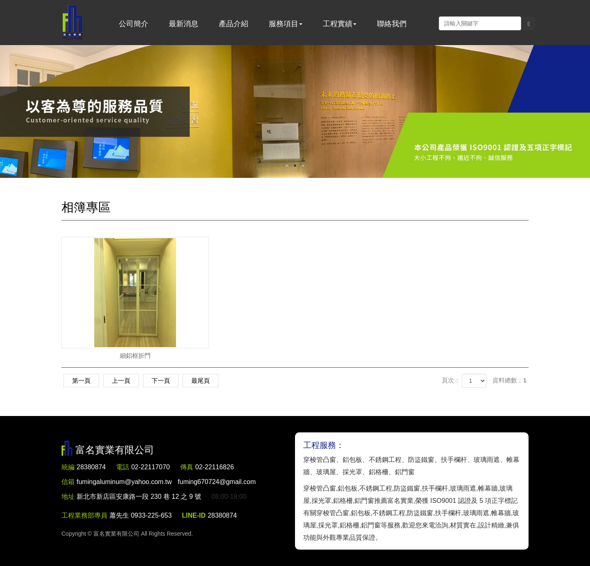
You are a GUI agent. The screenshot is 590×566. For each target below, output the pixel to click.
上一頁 (121, 380)
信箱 (68, 481)
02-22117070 (150, 467)
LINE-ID (194, 515)
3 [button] (303, 165)
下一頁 (161, 380)
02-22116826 (214, 467)
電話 (122, 467)
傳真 (186, 467)
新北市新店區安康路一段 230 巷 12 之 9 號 (139, 496)
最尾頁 (200, 380)
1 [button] (287, 165)
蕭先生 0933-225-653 (140, 515)
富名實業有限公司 (72, 22)
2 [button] (295, 165)
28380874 (91, 467)
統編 (68, 467)
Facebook (430, 23)
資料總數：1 (509, 380)
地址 (68, 496)
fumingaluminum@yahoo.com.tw (166, 481)
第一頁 (81, 380)
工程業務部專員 (84, 515)
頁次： (451, 380)
